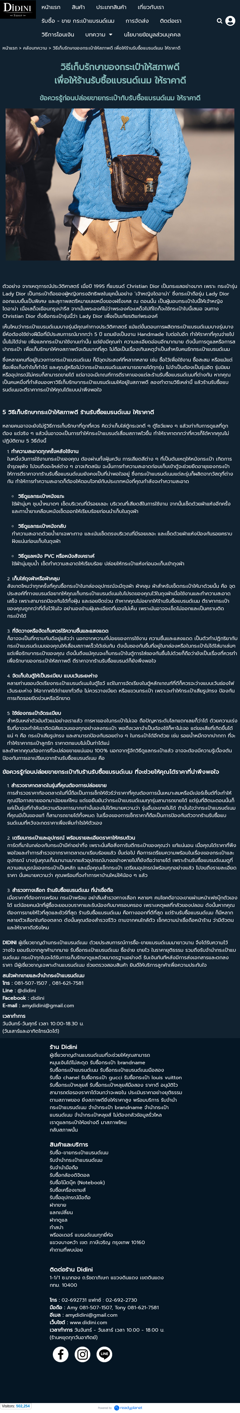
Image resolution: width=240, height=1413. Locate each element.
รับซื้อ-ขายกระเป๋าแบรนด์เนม (79, 1153)
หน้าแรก (10, 48)
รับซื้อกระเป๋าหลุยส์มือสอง (116, 1085)
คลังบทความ (35, 48)
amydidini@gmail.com (91, 1315)
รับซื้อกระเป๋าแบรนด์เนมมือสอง (132, 1070)
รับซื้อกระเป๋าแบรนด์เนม (74, 1070)
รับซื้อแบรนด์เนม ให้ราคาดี (122, 412)
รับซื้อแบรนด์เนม (177, 375)
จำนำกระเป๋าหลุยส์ (92, 1115)
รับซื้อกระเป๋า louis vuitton (153, 1077)
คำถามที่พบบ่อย (66, 1250)
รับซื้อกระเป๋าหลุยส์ (69, 1085)
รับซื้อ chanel (64, 1077)
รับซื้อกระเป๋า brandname (117, 1062)
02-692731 (74, 1300)
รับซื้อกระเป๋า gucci (101, 1077)
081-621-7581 (143, 1307)
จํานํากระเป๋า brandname (115, 1107)
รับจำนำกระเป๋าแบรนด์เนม (76, 1160)
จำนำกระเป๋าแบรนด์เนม (60, 976)
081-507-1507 (95, 1307)
